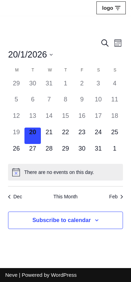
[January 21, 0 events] (49, 136)
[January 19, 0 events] (16, 136)
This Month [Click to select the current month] (65, 196)
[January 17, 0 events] (98, 119)
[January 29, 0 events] (65, 152)
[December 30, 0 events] (32, 87)
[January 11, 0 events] (115, 103)
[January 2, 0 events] (82, 87)
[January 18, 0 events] (115, 119)
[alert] (65, 172)
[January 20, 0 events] (32, 136)
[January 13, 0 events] (32, 119)
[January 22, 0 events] (65, 136)
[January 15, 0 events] (65, 119)
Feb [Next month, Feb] (116, 196)
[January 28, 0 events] (49, 152)
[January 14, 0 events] (49, 119)
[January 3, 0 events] (98, 87)
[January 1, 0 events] (65, 87)
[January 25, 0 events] (115, 136)
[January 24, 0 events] (98, 136)
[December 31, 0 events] (49, 87)
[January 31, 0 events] (98, 152)
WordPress (64, 275)
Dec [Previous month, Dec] (15, 196)
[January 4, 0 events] (115, 87)
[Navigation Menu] (111, 7)
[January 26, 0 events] (16, 152)
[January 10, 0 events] (98, 103)
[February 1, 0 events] (115, 152)
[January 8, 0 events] (65, 103)
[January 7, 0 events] (49, 103)
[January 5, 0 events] (16, 103)
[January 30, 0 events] (82, 152)
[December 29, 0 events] (16, 87)
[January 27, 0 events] (32, 152)
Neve (11, 275)
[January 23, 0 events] (82, 136)
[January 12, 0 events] (16, 119)
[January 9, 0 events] (82, 103)
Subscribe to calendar (61, 220)
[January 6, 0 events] (32, 103)
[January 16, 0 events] (82, 119)
